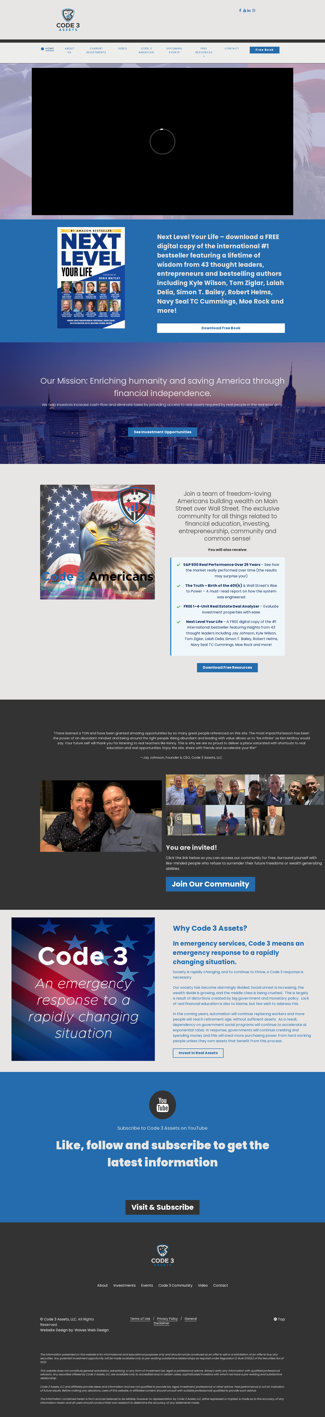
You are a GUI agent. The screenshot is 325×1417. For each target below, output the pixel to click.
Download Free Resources (227, 667)
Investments (124, 1285)
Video (203, 1285)
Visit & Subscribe (162, 1207)
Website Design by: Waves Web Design (74, 1330)
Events (147, 1285)
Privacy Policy (167, 1319)
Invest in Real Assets (198, 1052)
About (102, 1285)
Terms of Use (140, 1319)
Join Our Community (210, 884)
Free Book (265, 50)
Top (279, 1319)
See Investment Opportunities (162, 432)
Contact (220, 1285)
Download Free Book (220, 328)
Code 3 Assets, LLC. (60, 1319)
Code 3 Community (175, 1285)
